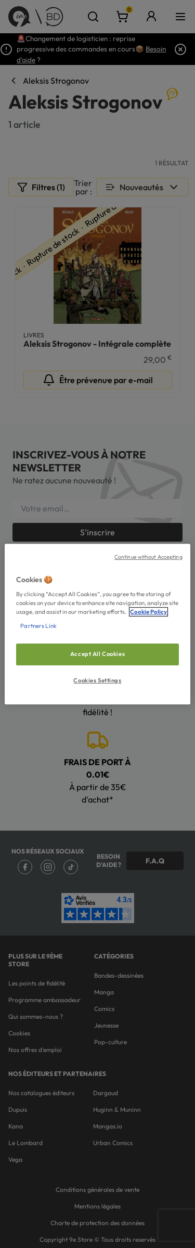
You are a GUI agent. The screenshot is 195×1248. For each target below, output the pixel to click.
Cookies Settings (97, 680)
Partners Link (38, 625)
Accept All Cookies (97, 654)
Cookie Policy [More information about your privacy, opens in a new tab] (148, 611)
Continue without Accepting (148, 556)
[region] (97, 624)
